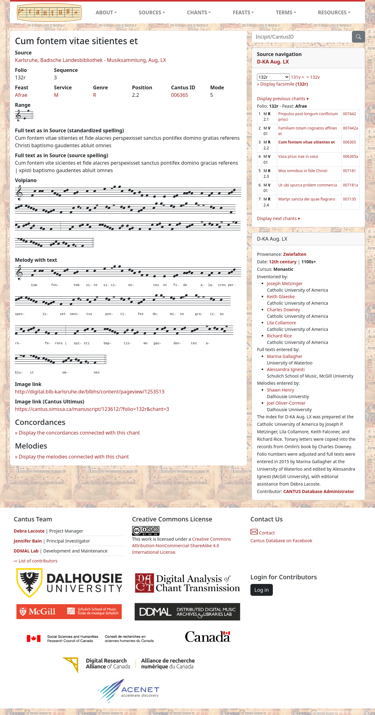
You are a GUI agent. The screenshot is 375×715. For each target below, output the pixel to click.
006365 (179, 95)
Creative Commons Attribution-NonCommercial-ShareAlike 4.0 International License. (181, 545)
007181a (350, 185)
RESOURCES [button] (332, 12)
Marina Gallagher (284, 356)
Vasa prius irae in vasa (298, 156)
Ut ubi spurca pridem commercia (307, 185)
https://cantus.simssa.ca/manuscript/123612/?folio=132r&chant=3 (92, 409)
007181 (349, 170)
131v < (297, 77)
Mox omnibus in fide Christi (303, 170)
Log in (261, 589)
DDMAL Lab (26, 551)
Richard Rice (279, 336)
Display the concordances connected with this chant (79, 432)
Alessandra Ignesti (286, 369)
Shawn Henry (280, 390)
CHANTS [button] (197, 12)
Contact (262, 533)
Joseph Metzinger (285, 283)
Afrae (21, 95)
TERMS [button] (284, 12)
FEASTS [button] (241, 12)
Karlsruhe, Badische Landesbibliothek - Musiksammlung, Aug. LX (90, 60)
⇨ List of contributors (35, 561)
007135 (349, 199)
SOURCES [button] (150, 12)
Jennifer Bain (28, 541)
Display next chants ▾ (278, 218)
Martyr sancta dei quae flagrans (306, 199)
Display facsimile (284, 84)
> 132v (313, 77)
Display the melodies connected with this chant (74, 456)
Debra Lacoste (29, 531)
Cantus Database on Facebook (281, 540)
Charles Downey (283, 310)
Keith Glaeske (281, 296)
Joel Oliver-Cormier (286, 403)
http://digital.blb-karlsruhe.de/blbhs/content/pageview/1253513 (89, 391)
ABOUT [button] (104, 12)
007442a (350, 128)
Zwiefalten (294, 254)
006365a (350, 156)
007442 (349, 113)
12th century (283, 262)
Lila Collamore (281, 323)
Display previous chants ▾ (283, 98)
